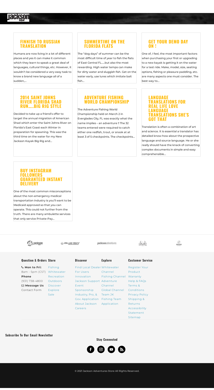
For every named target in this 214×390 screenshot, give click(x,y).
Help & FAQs (137, 282)
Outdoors (55, 282)
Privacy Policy (138, 296)
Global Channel (112, 292)
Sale (51, 296)
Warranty (134, 278)
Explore (53, 292)
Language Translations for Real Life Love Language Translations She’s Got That (168, 110)
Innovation (83, 278)
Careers (80, 310)
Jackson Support (87, 282)
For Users (82, 273)
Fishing (53, 269)
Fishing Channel (113, 278)
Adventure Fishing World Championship (106, 101)
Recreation (56, 278)
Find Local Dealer (88, 269)
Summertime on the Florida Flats (104, 45)
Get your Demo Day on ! (168, 45)
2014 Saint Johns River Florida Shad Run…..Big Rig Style (41, 103)
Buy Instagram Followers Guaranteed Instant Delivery (41, 179)
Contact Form (31, 292)
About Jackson (86, 305)
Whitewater (57, 273)
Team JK (107, 296)
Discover (54, 287)
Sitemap (134, 319)
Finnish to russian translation (40, 45)
